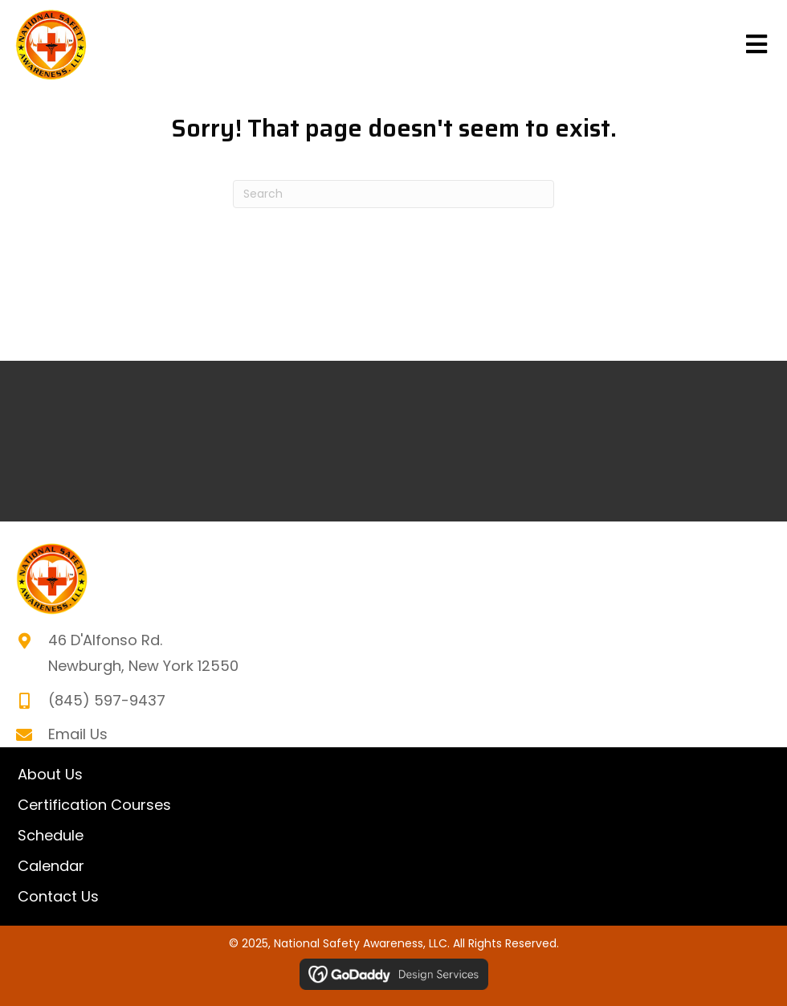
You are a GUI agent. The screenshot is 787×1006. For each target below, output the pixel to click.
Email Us (78, 734)
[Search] (393, 194)
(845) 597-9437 (106, 700)
